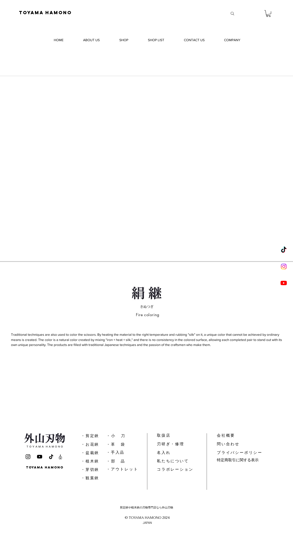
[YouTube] (39, 456)
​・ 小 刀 (115, 436)
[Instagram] (283, 266)
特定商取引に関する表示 (238, 460)
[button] (268, 13)
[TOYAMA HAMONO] (50, 12)
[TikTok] (283, 250)
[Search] (232, 13)
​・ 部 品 (115, 461)
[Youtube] (283, 283)
